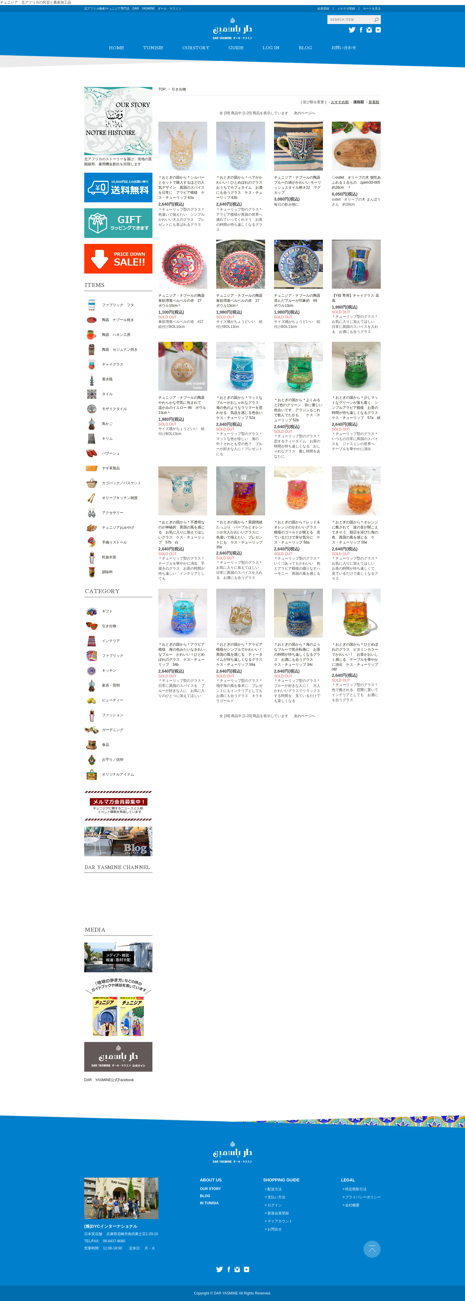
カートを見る (372, 8)
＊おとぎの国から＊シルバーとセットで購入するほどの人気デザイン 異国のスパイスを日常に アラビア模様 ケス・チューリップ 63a (181, 187)
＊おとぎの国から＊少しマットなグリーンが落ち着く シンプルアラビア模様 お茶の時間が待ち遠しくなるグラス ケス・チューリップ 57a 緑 (357, 407)
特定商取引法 (356, 1189)
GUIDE (236, 48)
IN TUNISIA (209, 1203)
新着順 (374, 102)
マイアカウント (279, 1221)
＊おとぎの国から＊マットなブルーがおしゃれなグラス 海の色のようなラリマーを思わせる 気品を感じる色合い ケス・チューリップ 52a (241, 407)
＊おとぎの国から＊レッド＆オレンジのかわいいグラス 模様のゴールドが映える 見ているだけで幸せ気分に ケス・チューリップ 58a (297, 532)
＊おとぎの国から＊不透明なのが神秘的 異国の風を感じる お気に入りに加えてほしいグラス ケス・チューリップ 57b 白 (181, 532)
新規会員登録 (278, 1213)
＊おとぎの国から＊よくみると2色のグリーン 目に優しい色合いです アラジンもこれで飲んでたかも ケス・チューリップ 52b (298, 410)
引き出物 (179, 89)
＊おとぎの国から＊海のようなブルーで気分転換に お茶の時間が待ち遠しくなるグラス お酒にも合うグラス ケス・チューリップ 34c (297, 654)
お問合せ (274, 1229)
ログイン (274, 1205)
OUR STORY (210, 1189)
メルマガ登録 (346, 8)
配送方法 (274, 1189)
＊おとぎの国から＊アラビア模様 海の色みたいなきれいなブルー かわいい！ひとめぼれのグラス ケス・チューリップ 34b (181, 654)
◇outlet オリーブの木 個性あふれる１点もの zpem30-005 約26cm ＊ (358, 182)
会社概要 (352, 1205)
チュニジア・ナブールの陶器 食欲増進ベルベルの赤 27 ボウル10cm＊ (183, 300)
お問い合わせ (343, 48)
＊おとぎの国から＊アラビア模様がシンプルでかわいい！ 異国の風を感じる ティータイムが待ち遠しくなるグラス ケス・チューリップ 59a (241, 654)
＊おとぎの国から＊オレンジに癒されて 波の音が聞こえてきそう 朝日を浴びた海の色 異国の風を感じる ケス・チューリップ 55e (355, 532)
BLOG (305, 48)
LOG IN (271, 48)
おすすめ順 (340, 102)
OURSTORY (195, 48)
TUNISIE (153, 48)
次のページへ (304, 113)
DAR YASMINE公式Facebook (109, 1080)
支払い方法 (276, 1197)
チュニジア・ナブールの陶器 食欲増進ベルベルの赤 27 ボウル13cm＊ (241, 300)
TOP (161, 89)
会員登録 (323, 8)
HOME (116, 48)
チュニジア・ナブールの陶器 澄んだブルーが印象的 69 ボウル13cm (299, 300)
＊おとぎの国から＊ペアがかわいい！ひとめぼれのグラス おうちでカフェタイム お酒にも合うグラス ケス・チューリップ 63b (241, 187)
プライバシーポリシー (363, 1197)
